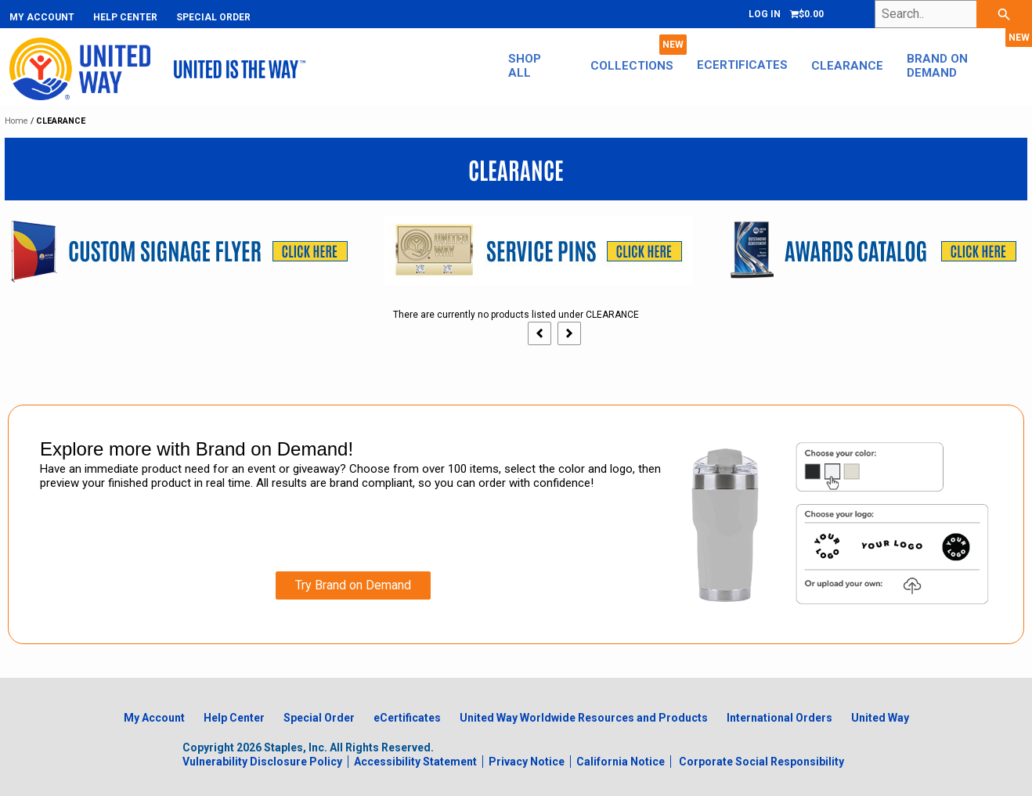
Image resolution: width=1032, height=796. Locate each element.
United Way (880, 717)
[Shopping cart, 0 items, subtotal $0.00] (807, 14)
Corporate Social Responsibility (761, 761)
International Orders (779, 717)
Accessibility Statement (415, 761)
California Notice (620, 761)
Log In (765, 14)
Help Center (125, 17)
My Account (41, 17)
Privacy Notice (527, 761)
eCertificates (742, 65)
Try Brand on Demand (353, 585)
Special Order (213, 17)
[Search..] (953, 14)
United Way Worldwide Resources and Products (584, 717)
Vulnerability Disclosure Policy (262, 761)
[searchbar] (1004, 14)
